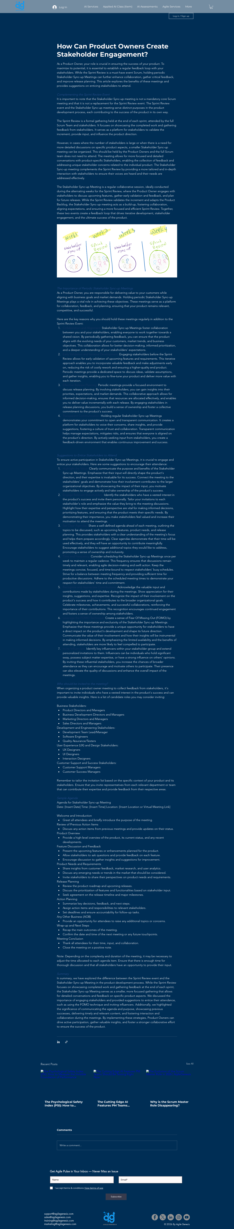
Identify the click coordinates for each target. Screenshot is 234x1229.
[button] (211, 7)
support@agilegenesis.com (58, 1213)
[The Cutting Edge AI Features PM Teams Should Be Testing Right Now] (117, 1083)
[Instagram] (179, 1217)
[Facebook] (155, 1217)
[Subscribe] (116, 1197)
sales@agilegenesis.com (57, 1217)
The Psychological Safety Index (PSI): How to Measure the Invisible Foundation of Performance (64, 1103)
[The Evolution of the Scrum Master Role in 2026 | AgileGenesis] (169, 1083)
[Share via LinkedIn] (58, 1041)
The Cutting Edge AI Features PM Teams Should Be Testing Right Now (116, 1103)
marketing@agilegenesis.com (60, 1224)
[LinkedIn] (171, 1217)
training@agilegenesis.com (59, 1220)
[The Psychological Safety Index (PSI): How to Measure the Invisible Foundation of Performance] (64, 1083)
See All (189, 1063)
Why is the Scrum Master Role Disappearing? (169, 1103)
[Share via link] (66, 1041)
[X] (163, 1217)
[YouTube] (186, 1217)
